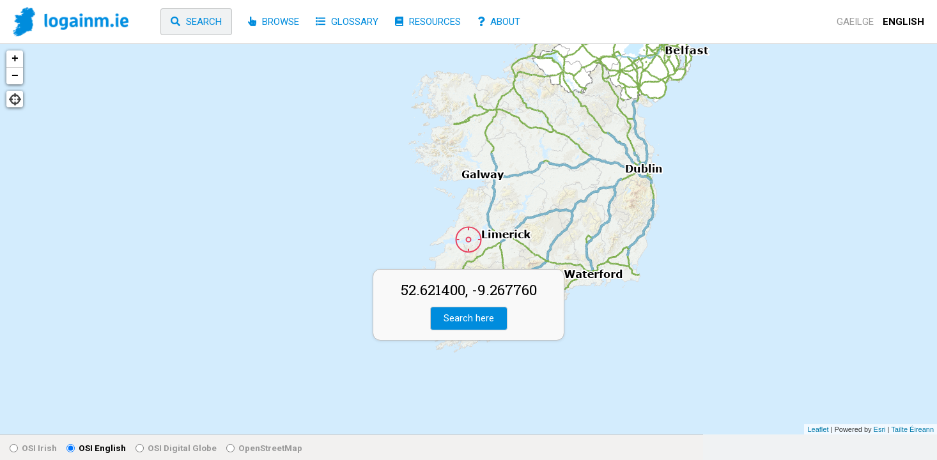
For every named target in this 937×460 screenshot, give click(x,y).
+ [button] (15, 58)
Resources (428, 21)
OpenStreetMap (264, 448)
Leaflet (817, 429)
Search (196, 21)
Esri (880, 429)
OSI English (96, 448)
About (498, 21)
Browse (273, 21)
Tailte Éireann (912, 429)
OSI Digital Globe (176, 448)
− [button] (15, 76)
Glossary (347, 21)
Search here (469, 318)
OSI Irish (33, 448)
